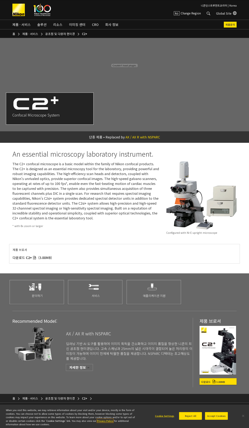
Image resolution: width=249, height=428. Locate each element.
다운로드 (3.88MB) (32, 257)
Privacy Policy (105, 421)
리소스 (57, 24)
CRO (95, 24)
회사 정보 (111, 24)
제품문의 (230, 24)
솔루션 (42, 24)
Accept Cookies (216, 416)
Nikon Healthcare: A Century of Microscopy (42, 10)
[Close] (243, 416)
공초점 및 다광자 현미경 (60, 34)
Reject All (190, 416)
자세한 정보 (77, 367)
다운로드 (213, 382)
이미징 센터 (77, 24)
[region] (124, 416)
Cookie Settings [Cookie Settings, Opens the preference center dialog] (164, 416)
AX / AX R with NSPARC (143, 137)
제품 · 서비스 (21, 24)
